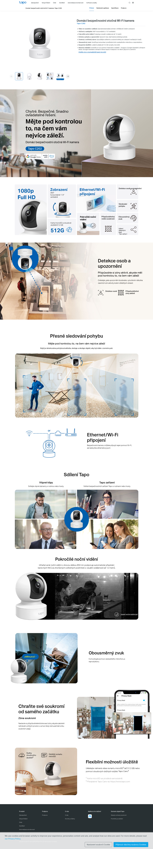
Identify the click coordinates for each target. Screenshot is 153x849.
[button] (68, 76)
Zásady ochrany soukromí (118, 815)
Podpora (44, 815)
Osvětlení (22, 826)
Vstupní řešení (23, 819)
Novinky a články (70, 819)
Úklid (20, 822)
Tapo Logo (22, 2)
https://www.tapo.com (120, 781)
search (129, 2)
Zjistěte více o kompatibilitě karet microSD (92, 52)
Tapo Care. (123, 771)
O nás (66, 815)
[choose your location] (133, 2)
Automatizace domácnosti (27, 829)
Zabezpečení (23, 815)
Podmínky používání (117, 819)
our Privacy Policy (12, 838)
